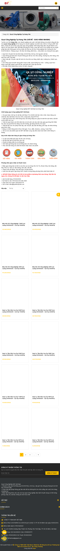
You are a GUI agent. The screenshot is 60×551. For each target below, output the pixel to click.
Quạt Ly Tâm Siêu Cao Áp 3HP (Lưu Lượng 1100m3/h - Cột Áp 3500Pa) (13, 441)
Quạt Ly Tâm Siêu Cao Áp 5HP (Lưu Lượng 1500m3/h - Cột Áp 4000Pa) (43, 397)
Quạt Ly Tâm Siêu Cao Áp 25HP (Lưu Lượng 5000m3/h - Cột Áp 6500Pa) (43, 311)
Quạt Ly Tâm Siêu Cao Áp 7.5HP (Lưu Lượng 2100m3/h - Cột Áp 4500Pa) (13, 397)
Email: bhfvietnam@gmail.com (12, 538)
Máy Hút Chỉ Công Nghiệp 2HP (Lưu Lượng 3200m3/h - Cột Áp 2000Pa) (43, 267)
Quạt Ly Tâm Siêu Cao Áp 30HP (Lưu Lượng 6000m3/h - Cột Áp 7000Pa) (13, 311)
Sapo (34, 548)
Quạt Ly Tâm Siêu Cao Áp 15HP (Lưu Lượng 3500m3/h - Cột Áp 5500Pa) (43, 354)
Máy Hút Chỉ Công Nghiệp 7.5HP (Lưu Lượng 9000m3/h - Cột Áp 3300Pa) (13, 224)
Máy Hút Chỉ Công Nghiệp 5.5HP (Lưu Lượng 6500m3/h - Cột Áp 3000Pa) (43, 224)
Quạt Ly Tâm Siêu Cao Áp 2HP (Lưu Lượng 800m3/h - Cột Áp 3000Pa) (43, 441)
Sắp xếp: (4, 188)
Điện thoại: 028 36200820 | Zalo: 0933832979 (18, 532)
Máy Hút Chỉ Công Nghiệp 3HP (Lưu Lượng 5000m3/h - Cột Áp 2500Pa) (13, 267)
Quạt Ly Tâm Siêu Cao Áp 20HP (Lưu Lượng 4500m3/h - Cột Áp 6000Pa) (13, 354)
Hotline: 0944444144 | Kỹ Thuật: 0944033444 (18, 535)
